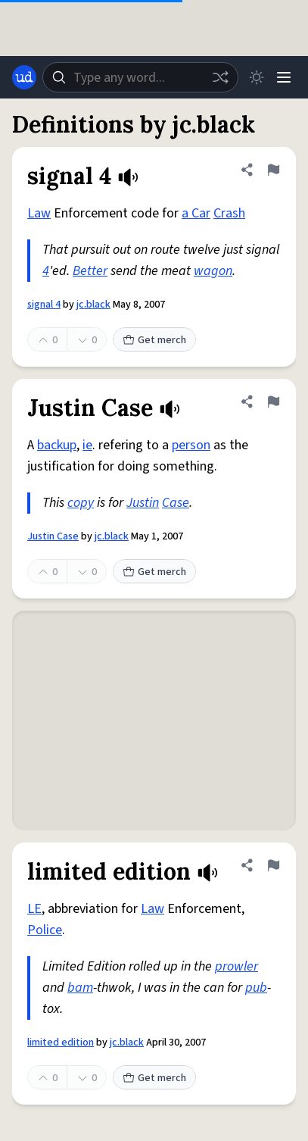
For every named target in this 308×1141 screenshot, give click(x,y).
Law (39, 213)
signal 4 (44, 304)
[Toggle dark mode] (256, 77)
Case (175, 502)
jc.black (93, 304)
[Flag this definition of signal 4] (273, 170)
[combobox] (140, 77)
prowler (236, 966)
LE (34, 908)
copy (80, 502)
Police (44, 930)
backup (56, 445)
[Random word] (220, 77)
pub (256, 987)
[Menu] (284, 77)
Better (90, 270)
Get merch (154, 340)
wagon (213, 270)
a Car (196, 213)
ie (87, 445)
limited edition (60, 1042)
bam (80, 987)
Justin (142, 502)
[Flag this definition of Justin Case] (273, 401)
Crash (229, 213)
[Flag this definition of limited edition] (273, 865)
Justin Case (53, 536)
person (191, 445)
